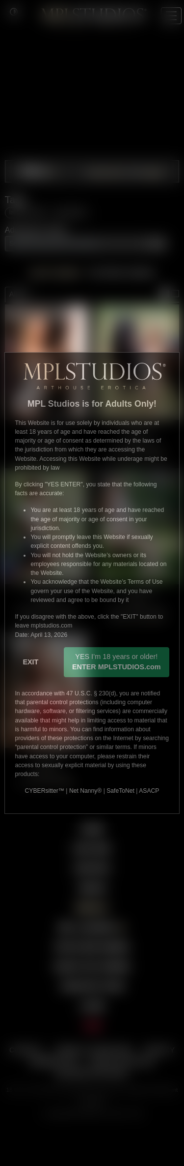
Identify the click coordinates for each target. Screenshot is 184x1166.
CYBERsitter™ (44, 790)
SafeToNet (120, 790)
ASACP (149, 790)
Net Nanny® (85, 790)
